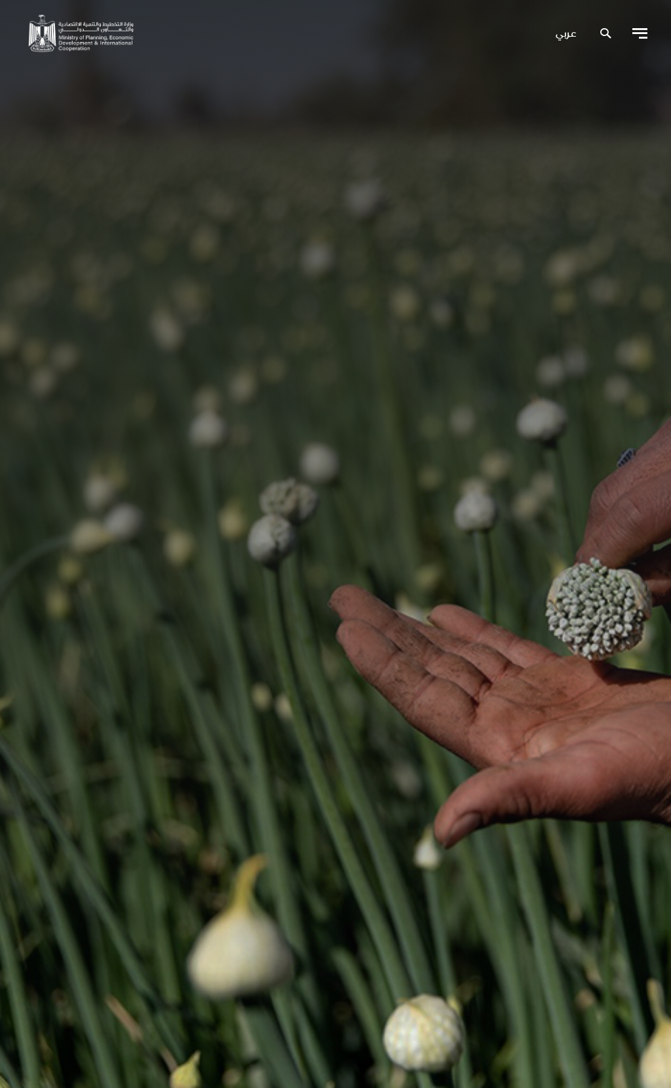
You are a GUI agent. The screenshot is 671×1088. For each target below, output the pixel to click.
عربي (566, 34)
